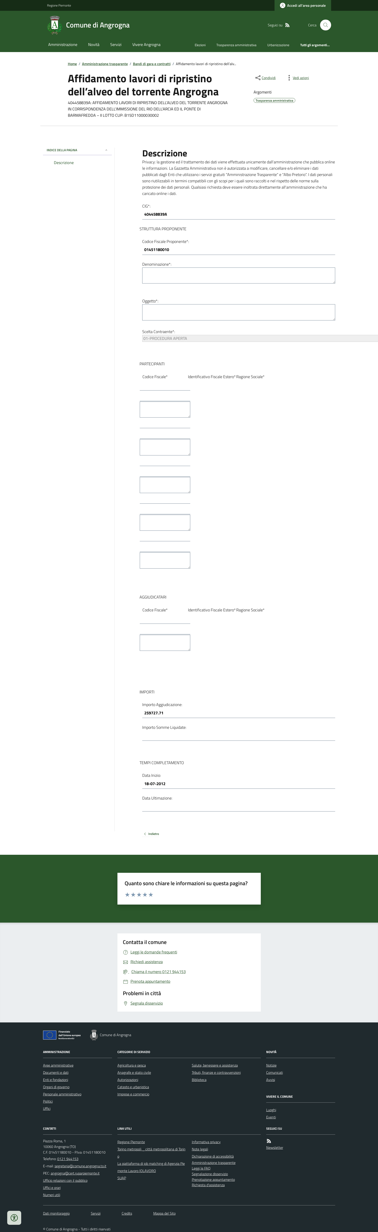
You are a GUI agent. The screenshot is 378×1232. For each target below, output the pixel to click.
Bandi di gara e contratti (152, 63)
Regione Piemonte (59, 5)
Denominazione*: (157, 264)
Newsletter (274, 1147)
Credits (127, 1213)
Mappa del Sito (164, 1213)
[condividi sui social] (265, 77)
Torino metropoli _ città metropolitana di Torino (151, 1152)
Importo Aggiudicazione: (162, 705)
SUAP (121, 1178)
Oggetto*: (150, 301)
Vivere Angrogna (146, 44)
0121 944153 (67, 1158)
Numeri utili (51, 1195)
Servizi (115, 44)
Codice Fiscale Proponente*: (165, 241)
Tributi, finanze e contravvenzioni (216, 1072)
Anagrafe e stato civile (134, 1072)
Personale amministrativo (62, 1094)
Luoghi (271, 1110)
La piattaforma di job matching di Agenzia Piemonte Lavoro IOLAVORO (151, 1167)
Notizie (271, 1065)
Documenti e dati (56, 1072)
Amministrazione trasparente (105, 63)
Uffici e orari (52, 1187)
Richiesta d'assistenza (208, 1185)
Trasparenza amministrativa (236, 45)
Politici (48, 1101)
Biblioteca (199, 1079)
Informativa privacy (206, 1142)
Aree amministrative (58, 1065)
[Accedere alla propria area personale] (303, 5)
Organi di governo (56, 1087)
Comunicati (274, 1072)
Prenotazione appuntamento (213, 1179)
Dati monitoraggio (56, 1213)
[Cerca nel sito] (323, 25)
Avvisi (270, 1079)
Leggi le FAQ (201, 1168)
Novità (93, 44)
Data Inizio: (151, 775)
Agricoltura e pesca (131, 1065)
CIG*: (146, 206)
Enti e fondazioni (55, 1079)
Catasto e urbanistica (133, 1087)
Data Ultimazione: (157, 798)
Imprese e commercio (133, 1094)
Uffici (46, 1108)
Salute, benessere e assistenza (215, 1065)
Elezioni (200, 45)
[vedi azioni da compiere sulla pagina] (297, 77)
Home (72, 63)
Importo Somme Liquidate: (164, 727)
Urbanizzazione (278, 45)
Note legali (200, 1149)
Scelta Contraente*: (158, 332)
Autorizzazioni (127, 1079)
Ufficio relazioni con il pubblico (65, 1180)
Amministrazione (62, 44)
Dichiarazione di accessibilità (213, 1156)
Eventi (271, 1117)
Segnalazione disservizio (210, 1174)
